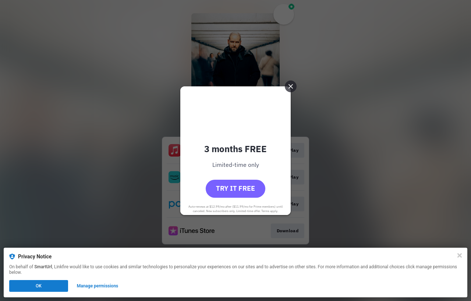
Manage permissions (97, 286)
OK (39, 286)
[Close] (459, 255)
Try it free (235, 188)
